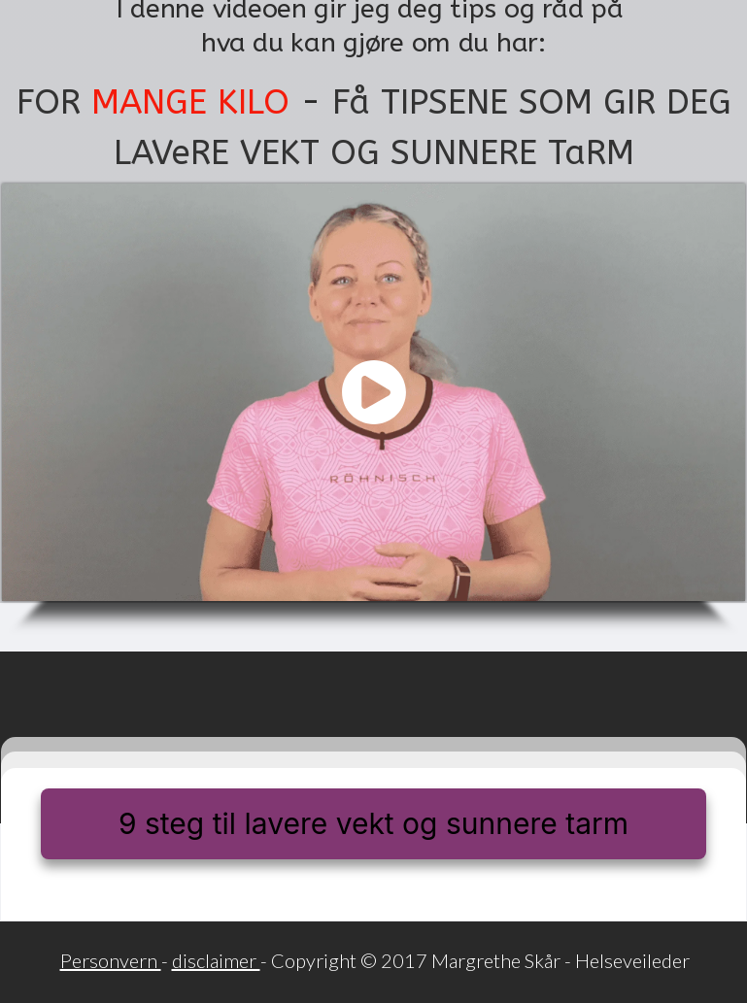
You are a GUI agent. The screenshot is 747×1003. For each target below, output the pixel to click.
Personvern (110, 960)
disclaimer (216, 960)
